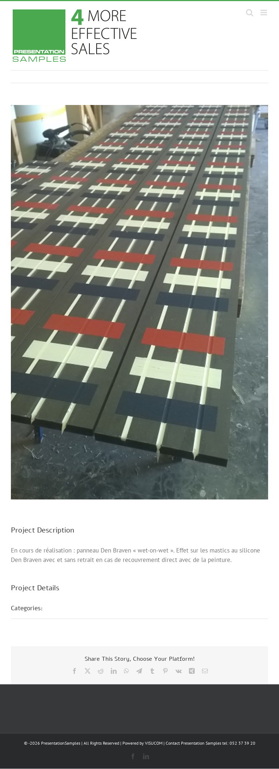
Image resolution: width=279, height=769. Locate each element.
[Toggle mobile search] (249, 12)
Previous (230, 77)
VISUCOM (153, 743)
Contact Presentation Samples (193, 743)
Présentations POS (77, 608)
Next (255, 77)
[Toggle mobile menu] (264, 12)
